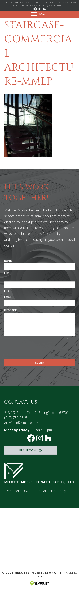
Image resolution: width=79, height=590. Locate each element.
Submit (39, 362)
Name (8, 260)
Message (10, 310)
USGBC (28, 490)
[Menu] (39, 14)
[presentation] (36, 346)
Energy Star (64, 490)
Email (8, 297)
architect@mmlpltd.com (50, 5)
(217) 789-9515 (22, 5)
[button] (35, 9)
